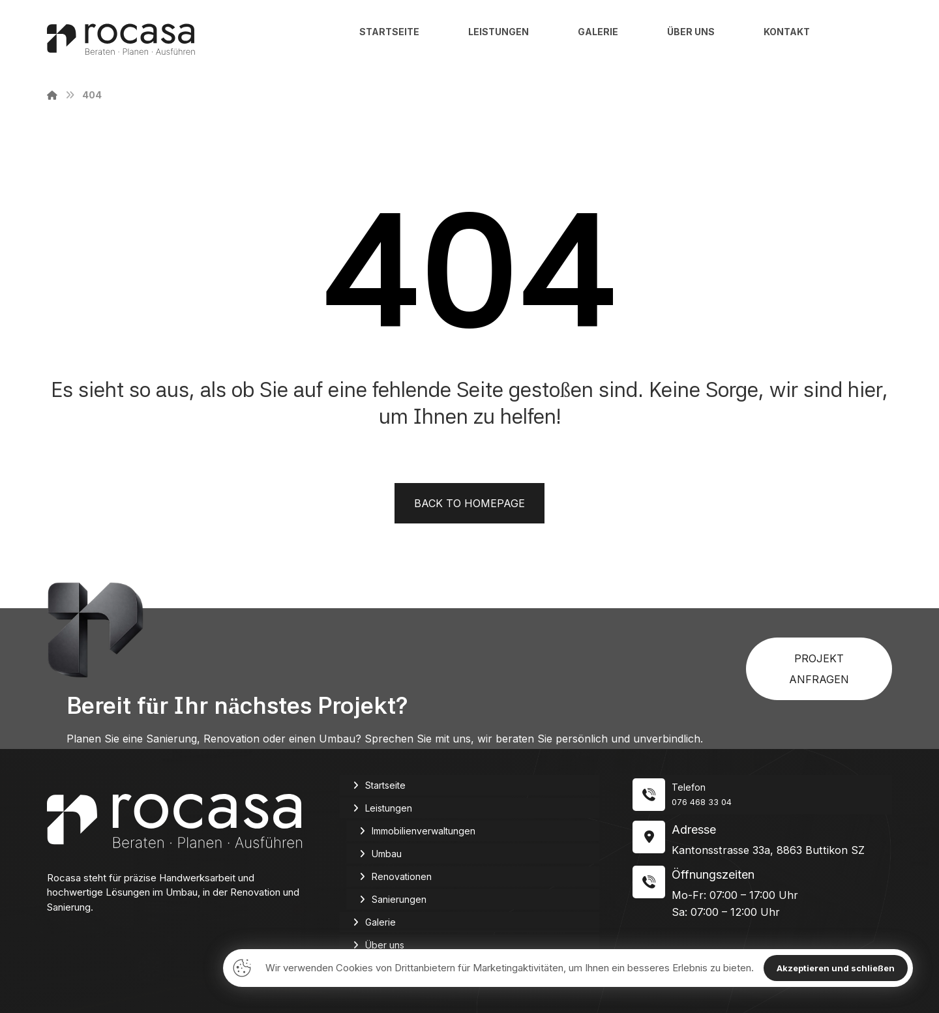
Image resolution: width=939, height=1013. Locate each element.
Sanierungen (399, 899)
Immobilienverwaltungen (423, 830)
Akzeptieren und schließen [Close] (836, 968)
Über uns (384, 944)
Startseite (385, 785)
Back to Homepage (469, 503)
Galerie (380, 922)
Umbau (387, 853)
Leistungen (388, 808)
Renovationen (402, 876)
